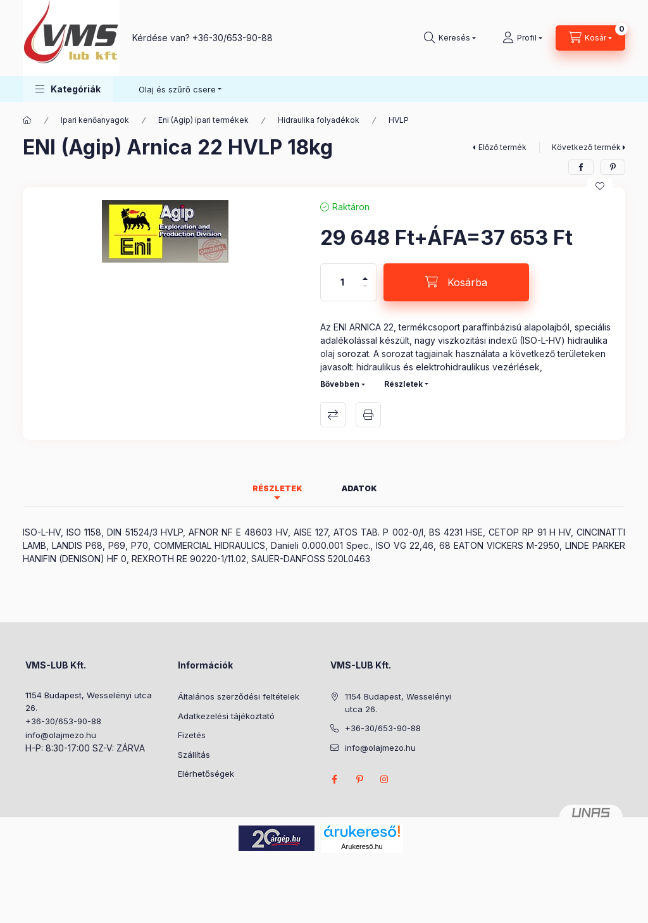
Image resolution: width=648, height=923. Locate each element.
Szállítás (194, 755)
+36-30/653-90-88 (232, 37)
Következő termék (586, 147)
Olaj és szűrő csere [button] (177, 89)
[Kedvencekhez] (600, 186)
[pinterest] (612, 167)
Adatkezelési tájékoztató (226, 716)
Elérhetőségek (206, 774)
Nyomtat (368, 414)
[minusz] (365, 291)
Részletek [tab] (277, 488)
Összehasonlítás (333, 414)
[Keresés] (450, 38)
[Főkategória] (27, 120)
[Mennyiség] (342, 282)
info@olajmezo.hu (60, 735)
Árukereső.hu (361, 846)
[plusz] (365, 273)
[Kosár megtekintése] (590, 38)
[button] (68, 89)
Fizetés (192, 735)
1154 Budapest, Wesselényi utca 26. (88, 701)
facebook (334, 779)
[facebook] (581, 167)
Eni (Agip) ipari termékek (203, 120)
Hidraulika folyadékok (318, 120)
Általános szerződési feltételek (238, 696)
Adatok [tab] (359, 488)
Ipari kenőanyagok (95, 120)
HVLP (399, 120)
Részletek (403, 384)
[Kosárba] (456, 282)
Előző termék (502, 147)
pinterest (359, 779)
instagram (384, 779)
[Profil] (522, 38)
